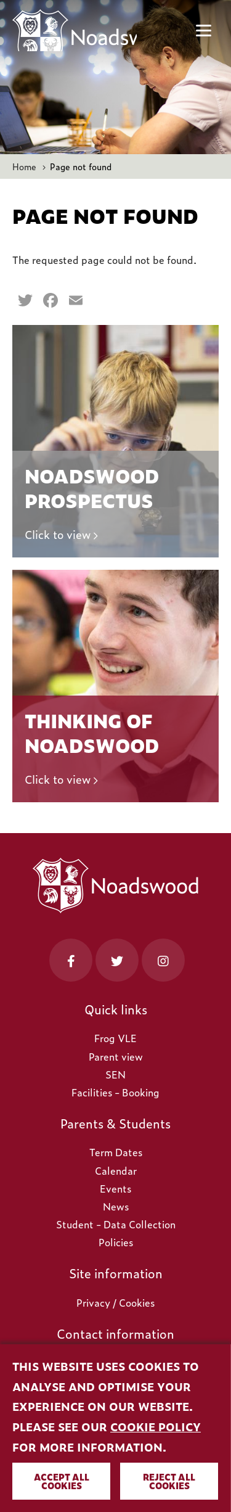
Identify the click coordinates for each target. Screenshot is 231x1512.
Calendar (116, 1170)
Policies (116, 1242)
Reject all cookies (169, 1481)
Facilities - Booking (115, 1092)
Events (115, 1188)
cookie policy (155, 1426)
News (116, 1206)
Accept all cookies (61, 1481)
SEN (115, 1074)
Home (24, 166)
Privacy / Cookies (115, 1302)
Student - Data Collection (116, 1224)
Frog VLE (115, 1037)
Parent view (116, 1056)
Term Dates (115, 1151)
